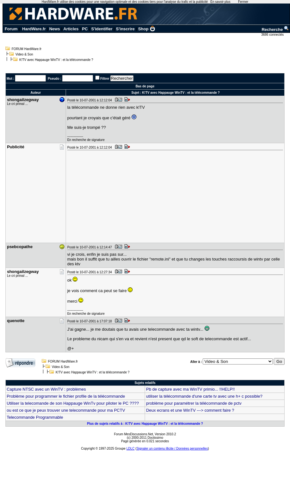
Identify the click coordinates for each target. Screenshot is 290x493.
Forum (11, 28)
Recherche (275, 29)
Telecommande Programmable (35, 417)
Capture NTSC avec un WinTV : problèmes (46, 389)
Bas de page (145, 86)
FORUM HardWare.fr (27, 49)
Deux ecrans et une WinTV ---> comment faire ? (190, 410)
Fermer (243, 2)
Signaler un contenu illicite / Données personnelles (172, 448)
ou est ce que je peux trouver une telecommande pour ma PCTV (66, 410)
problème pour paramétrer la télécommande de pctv (193, 403)
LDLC (131, 448)
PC (85, 28)
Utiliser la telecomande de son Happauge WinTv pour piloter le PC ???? (73, 403)
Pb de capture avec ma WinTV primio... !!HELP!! (190, 389)
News (54, 28)
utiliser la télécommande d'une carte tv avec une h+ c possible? (204, 396)
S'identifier (101, 28)
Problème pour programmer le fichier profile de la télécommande (66, 396)
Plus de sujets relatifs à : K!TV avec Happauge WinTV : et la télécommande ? (145, 423)
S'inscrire (125, 28)
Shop (146, 28)
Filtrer (104, 78)
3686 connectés (273, 34)
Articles (71, 28)
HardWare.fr (34, 28)
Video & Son (24, 54)
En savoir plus (220, 2)
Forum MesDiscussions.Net (133, 434)
